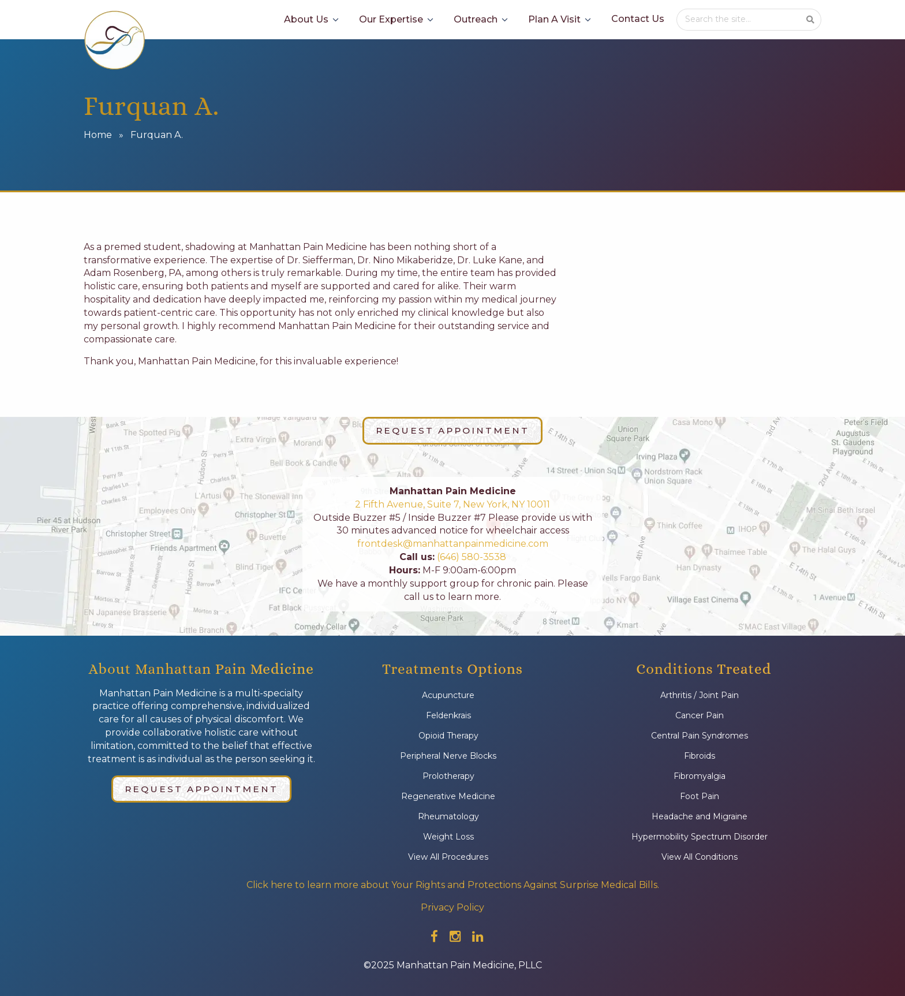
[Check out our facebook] (434, 936)
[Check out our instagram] (455, 936)
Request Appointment (452, 430)
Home (98, 134)
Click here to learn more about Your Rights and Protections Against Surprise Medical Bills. (452, 884)
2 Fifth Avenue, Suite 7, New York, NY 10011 (452, 504)
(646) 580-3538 (470, 556)
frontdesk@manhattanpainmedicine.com (452, 543)
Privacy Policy (452, 907)
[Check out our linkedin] (477, 936)
